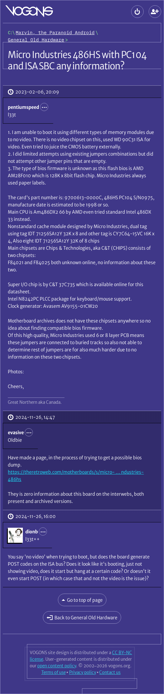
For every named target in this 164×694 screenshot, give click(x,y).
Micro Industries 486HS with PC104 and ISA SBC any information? (77, 60)
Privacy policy (82, 672)
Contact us (109, 672)
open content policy (56, 666)
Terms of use (53, 672)
